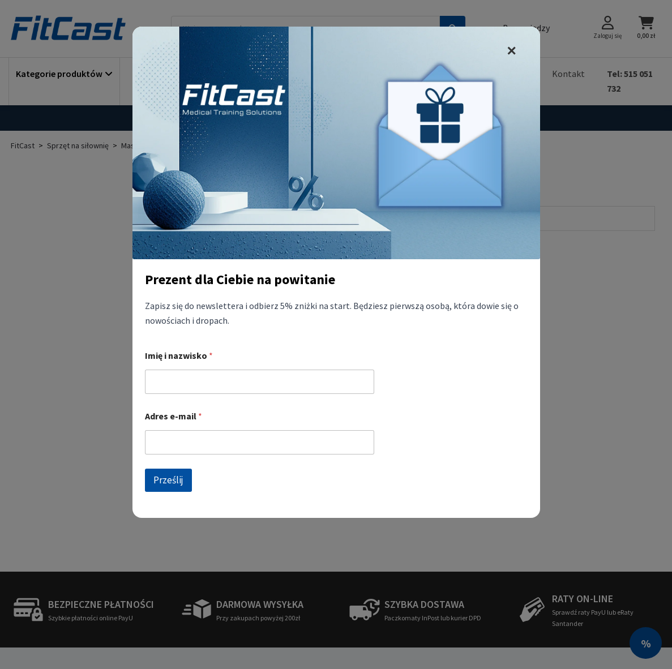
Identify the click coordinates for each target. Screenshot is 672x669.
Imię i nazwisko (179, 355)
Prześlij (168, 480)
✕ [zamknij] (511, 51)
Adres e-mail (173, 416)
